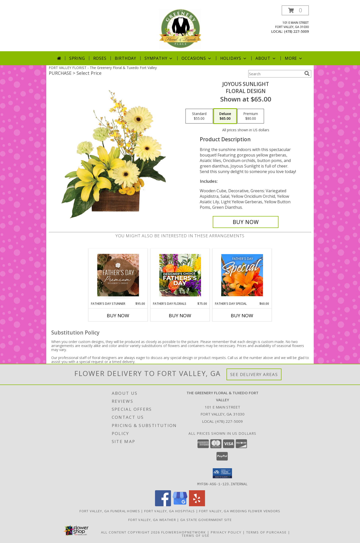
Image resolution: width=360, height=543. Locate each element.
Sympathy (158, 58)
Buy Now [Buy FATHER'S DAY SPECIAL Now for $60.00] (242, 315)
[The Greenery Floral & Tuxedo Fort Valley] (180, 28)
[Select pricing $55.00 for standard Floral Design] (199, 116)
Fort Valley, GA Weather (152, 519)
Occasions (197, 58)
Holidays (233, 58)
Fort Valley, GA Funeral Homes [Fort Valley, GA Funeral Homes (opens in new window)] (110, 510)
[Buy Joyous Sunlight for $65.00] (245, 222)
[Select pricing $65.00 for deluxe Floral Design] (225, 116)
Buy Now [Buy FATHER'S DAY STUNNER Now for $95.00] (118, 315)
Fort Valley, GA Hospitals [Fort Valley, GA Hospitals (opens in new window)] (169, 510)
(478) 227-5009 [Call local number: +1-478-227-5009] (296, 31)
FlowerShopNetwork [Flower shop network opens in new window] (183, 532)
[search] (307, 73)
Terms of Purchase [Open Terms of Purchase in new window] (266, 532)
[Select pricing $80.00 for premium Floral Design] (251, 116)
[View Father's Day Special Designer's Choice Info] (242, 275)
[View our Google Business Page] (180, 504)
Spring (77, 58)
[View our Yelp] (197, 504)
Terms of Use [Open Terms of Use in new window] (196, 535)
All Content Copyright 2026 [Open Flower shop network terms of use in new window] (130, 532)
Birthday (125, 58)
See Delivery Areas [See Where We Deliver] (254, 374)
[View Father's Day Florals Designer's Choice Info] (180, 275)
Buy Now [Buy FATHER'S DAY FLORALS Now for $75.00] (180, 315)
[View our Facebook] (163, 504)
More (294, 58)
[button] (295, 10)
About (266, 58)
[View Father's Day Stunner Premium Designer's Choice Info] (118, 275)
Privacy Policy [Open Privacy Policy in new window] (226, 532)
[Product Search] (275, 73)
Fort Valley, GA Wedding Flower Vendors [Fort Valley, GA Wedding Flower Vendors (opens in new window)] (239, 510)
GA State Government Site (206, 519)
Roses (99, 58)
